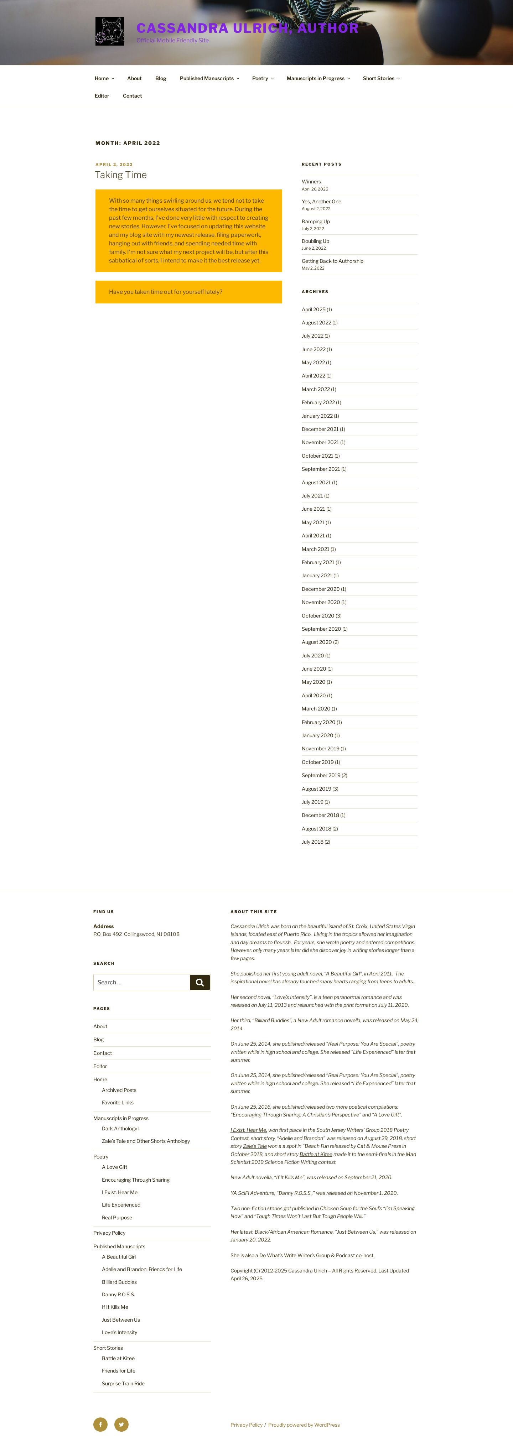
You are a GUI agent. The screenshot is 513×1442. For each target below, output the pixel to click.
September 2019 (321, 775)
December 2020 (321, 589)
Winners (311, 181)
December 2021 (320, 429)
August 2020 (317, 642)
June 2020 (314, 669)
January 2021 (317, 575)
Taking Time (121, 174)
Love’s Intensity (119, 1332)
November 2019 (321, 748)
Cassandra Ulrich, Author (247, 28)
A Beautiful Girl (119, 1257)
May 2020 (314, 682)
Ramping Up (316, 221)
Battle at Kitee (118, 1358)
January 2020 (317, 735)
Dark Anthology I (121, 1128)
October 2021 (317, 456)
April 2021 (313, 535)
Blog (160, 78)
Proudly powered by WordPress (304, 1425)
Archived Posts (119, 1090)
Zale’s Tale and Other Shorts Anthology (146, 1141)
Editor (102, 96)
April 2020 (314, 695)
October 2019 (318, 762)
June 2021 (313, 509)
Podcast (345, 1255)
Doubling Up (315, 241)
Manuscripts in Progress (319, 78)
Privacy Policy (109, 1233)
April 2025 (314, 309)
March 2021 (316, 549)
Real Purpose (117, 1217)
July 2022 (312, 336)
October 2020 (318, 616)
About (134, 78)
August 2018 (316, 829)
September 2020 (321, 629)
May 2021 (313, 522)
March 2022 (316, 389)
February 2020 (319, 722)
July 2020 (313, 655)
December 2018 (320, 815)
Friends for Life (118, 1371)
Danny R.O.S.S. (118, 1294)
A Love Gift (114, 1167)
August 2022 (316, 322)
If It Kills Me (115, 1307)
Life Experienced (121, 1205)
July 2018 (312, 842)
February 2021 (318, 562)
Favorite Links (118, 1102)
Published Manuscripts (210, 78)
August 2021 (316, 482)
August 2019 (316, 789)
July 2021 (312, 496)
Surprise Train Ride (123, 1383)
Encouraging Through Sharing (136, 1180)
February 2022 (318, 402)
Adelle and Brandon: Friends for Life (142, 1269)
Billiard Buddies (119, 1282)
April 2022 (313, 376)
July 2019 (312, 802)
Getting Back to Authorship (332, 261)
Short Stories (382, 78)
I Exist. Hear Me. (120, 1192)
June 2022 (314, 349)
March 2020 (316, 709)
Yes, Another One (321, 201)
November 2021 (320, 442)
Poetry (263, 78)
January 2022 (317, 416)
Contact (132, 96)
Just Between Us (121, 1320)
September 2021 (321, 469)
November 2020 (321, 602)
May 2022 (313, 362)
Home (105, 78)
